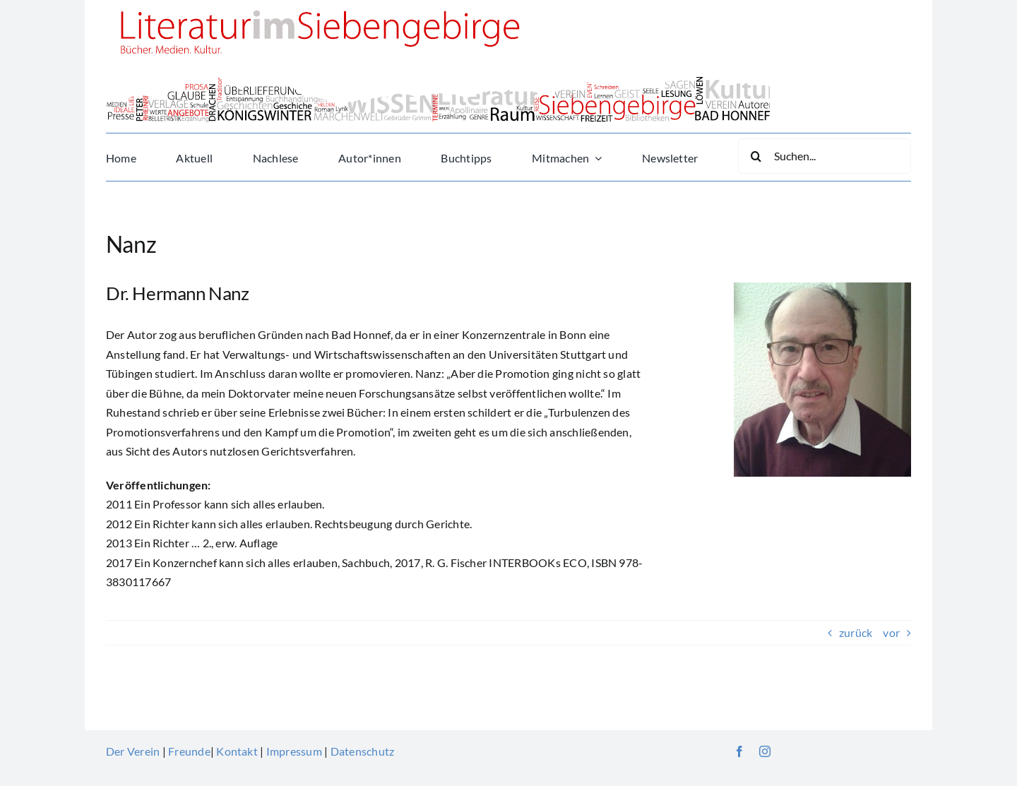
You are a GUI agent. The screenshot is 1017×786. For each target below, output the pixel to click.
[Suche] (755, 156)
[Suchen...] (824, 156)
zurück (855, 632)
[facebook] (739, 751)
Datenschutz (363, 751)
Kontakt (237, 751)
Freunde (189, 751)
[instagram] (765, 751)
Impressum (294, 751)
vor (891, 632)
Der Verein (133, 751)
